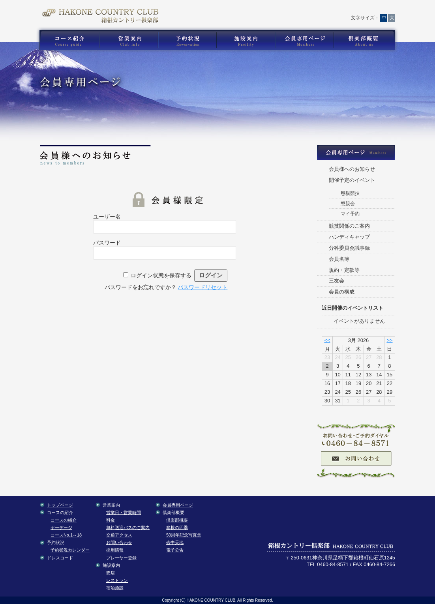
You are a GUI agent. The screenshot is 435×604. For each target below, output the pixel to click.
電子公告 (175, 550)
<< (327, 340)
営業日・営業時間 (123, 512)
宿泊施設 (115, 587)
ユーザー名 (107, 216)
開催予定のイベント (352, 180)
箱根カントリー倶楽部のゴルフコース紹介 (67, 40)
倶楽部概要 (177, 520)
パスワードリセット (202, 287)
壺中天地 (175, 542)
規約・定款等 (344, 270)
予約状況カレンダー (70, 550)
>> (389, 340)
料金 (110, 520)
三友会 (336, 281)
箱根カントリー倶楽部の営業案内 (128, 40)
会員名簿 (339, 259)
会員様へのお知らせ (352, 169)
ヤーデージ (61, 527)
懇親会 (348, 203)
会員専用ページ (178, 505)
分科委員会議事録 (349, 248)
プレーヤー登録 (121, 557)
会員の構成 (341, 292)
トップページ (233, 10)
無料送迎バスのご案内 (128, 527)
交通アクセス (303, 10)
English (375, 10)
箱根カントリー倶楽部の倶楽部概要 (366, 40)
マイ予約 (350, 213)
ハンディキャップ (349, 237)
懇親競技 (350, 193)
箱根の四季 (177, 527)
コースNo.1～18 (66, 535)
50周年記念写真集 (183, 535)
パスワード (107, 242)
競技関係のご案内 (349, 226)
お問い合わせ (267, 10)
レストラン (117, 580)
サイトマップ (337, 10)
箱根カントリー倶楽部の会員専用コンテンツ (304, 40)
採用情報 (115, 550)
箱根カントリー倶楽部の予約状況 (187, 40)
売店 (110, 572)
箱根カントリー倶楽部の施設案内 (246, 40)
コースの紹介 (64, 520)
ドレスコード (60, 557)
